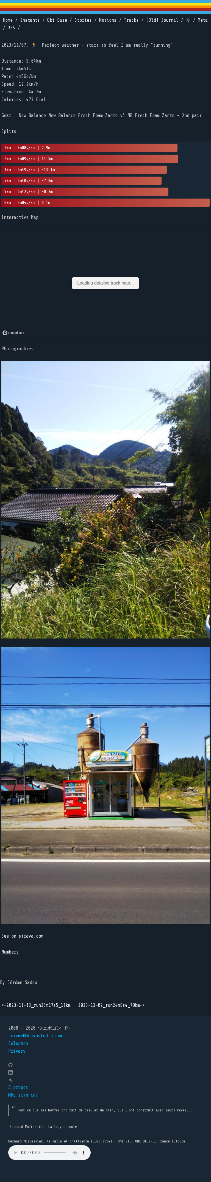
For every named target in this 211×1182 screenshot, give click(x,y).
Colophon (18, 1043)
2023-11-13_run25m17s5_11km (38, 1005)
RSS (11, 27)
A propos (18, 1087)
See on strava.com (22, 936)
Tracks (131, 20)
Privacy (17, 1051)
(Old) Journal (162, 20)
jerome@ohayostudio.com (35, 1035)
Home (8, 20)
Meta (203, 20)
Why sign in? (23, 1095)
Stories (83, 20)
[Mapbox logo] (14, 333)
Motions (107, 20)
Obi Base (57, 20)
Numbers (10, 952)
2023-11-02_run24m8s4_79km (109, 1005)
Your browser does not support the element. (49, 1152)
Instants (30, 20)
